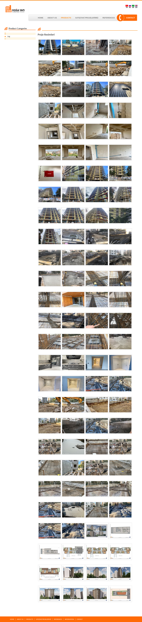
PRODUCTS (66, 18)
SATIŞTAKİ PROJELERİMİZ (86, 18)
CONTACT (130, 18)
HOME (40, 18)
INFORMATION (69, 619)
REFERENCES (108, 18)
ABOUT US (52, 18)
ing (8, 36)
